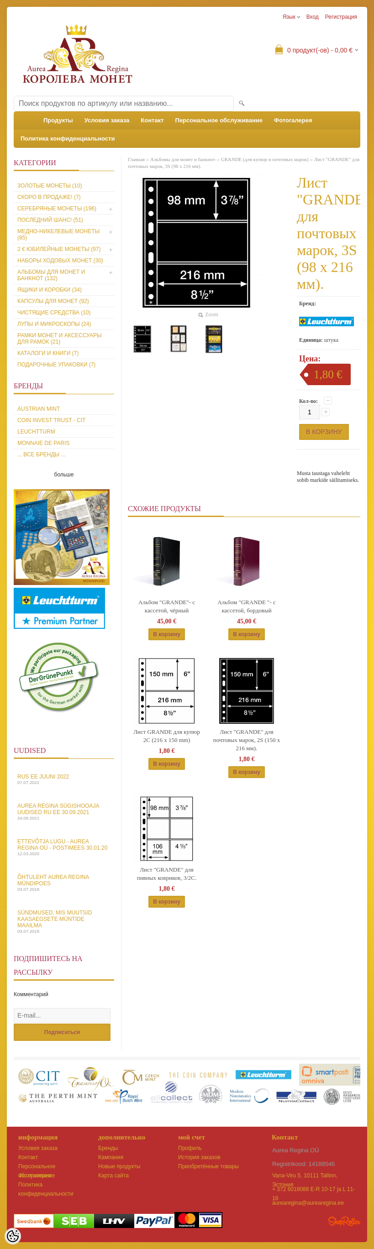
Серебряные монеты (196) (56, 208)
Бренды (108, 1148)
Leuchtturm (36, 432)
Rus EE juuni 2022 (64, 779)
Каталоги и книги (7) (48, 353)
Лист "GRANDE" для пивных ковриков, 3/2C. (167, 873)
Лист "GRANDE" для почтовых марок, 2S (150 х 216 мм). (246, 740)
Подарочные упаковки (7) (56, 364)
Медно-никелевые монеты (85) (58, 234)
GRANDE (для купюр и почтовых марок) (264, 159)
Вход (312, 17)
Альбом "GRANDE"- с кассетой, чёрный (166, 606)
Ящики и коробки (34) (49, 290)
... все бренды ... (41, 454)
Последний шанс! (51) (50, 220)
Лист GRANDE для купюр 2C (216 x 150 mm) (166, 735)
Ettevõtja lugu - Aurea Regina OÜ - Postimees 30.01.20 (64, 847)
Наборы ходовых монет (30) (60, 260)
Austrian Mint (38, 409)
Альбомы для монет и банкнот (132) (51, 275)
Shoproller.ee (344, 1221)
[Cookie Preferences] (13, 1236)
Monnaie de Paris (43, 443)
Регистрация (341, 17)
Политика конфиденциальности (68, 138)
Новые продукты (119, 1166)
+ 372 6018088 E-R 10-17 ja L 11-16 (313, 1190)
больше (64, 474)
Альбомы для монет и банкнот (183, 159)
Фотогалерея (293, 120)
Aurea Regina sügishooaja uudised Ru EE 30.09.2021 (64, 811)
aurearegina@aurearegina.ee (308, 1203)
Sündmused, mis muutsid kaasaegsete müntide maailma (64, 921)
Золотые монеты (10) (49, 186)
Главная (136, 159)
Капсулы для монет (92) (53, 301)
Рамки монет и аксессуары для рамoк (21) (59, 338)
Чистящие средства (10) (54, 312)
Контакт (152, 120)
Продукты (58, 120)
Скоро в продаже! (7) (49, 197)
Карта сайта (113, 1175)
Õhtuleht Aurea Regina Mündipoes (64, 883)
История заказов (199, 1157)
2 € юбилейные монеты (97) (58, 249)
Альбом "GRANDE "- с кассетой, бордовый (246, 606)
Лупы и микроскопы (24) (54, 324)
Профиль (190, 1148)
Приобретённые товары (208, 1166)
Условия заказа (107, 120)
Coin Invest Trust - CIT (51, 420)
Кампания (110, 1157)
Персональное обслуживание (219, 120)
